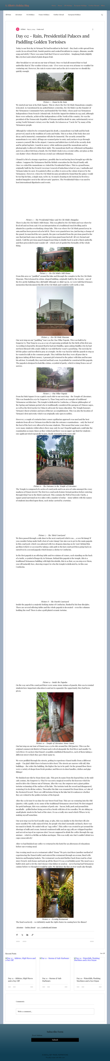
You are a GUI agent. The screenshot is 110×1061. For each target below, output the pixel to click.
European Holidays (74, 15)
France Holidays (44, 15)
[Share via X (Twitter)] (22, 935)
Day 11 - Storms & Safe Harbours (51, 979)
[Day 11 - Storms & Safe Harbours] (55, 965)
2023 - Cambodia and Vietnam (47, 927)
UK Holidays (30, 15)
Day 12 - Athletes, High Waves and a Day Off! (20, 979)
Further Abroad (59, 15)
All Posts (8, 15)
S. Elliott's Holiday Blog (17, 5)
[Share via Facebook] (17, 935)
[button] (102, 15)
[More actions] (93, 29)
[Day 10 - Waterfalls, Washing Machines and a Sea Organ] (89, 965)
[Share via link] (32, 935)
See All (102, 953)
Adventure (18, 15)
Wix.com (62, 1057)
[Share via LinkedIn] (27, 935)
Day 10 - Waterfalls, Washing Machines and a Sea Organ (88, 979)
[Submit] (55, 1040)
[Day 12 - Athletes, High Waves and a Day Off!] (20, 965)
